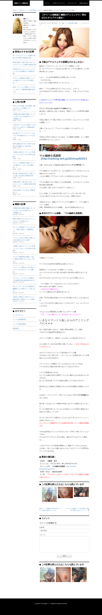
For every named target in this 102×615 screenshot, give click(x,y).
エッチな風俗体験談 (69, 23)
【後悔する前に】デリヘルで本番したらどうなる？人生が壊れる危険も (24, 154)
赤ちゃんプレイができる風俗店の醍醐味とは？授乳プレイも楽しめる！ (24, 289)
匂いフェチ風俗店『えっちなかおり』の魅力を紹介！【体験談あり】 (24, 229)
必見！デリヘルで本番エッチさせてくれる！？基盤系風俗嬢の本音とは (24, 89)
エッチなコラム (18, 315)
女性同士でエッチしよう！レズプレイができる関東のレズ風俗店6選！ (24, 71)
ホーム (47, 3)
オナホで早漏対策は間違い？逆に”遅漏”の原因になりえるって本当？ (24, 259)
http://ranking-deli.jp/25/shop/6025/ (64, 158)
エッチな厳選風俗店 (19, 319)
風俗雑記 (16, 328)
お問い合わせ (83, 3)
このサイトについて (58, 3)
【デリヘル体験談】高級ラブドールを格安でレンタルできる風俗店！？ (24, 80)
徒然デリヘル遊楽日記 (21, 3)
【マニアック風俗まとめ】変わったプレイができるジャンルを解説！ (24, 270)
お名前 (41, 527)
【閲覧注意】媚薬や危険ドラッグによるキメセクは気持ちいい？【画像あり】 (24, 116)
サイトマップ (72, 3)
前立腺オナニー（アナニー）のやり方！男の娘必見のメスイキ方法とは (24, 135)
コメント (42, 535)
